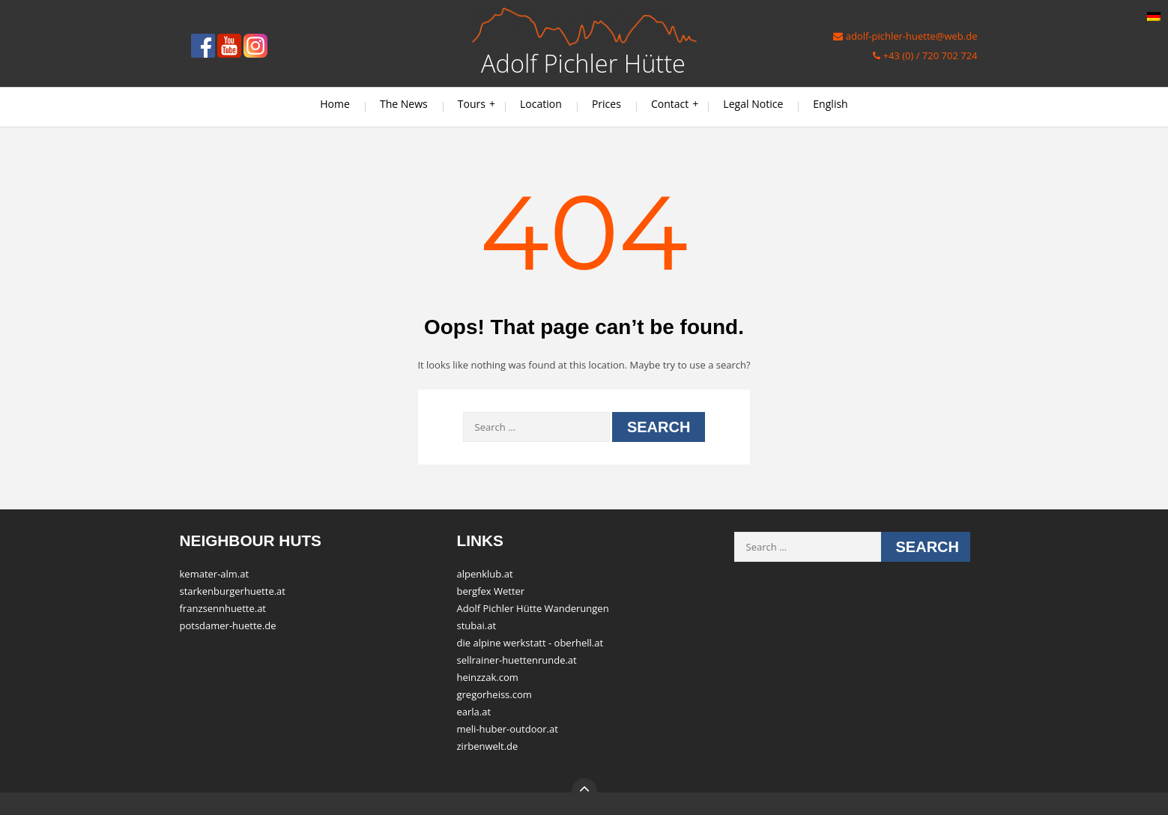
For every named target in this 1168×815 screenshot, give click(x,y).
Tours (471, 104)
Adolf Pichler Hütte (583, 63)
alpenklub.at (485, 574)
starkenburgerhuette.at (232, 591)
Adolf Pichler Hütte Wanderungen (533, 608)
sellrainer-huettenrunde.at (517, 660)
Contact (670, 104)
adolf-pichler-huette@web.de (905, 36)
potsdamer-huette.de (228, 625)
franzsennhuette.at (223, 608)
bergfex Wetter (491, 591)
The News (404, 104)
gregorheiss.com (494, 694)
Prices (606, 104)
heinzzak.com (487, 677)
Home (335, 104)
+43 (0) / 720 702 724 (925, 55)
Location (541, 104)
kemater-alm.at (214, 574)
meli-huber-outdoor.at (507, 729)
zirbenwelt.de (487, 746)
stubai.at (477, 625)
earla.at (474, 711)
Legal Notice (753, 104)
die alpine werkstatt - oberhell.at (530, 642)
